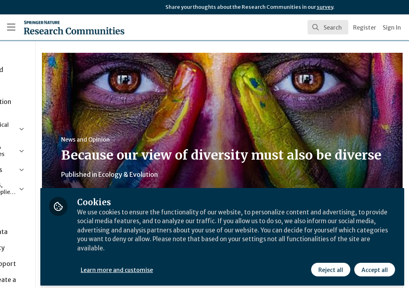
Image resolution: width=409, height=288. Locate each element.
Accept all (374, 266)
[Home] (60, 27)
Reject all (330, 266)
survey (325, 7)
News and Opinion (152, 139)
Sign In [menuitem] (392, 27)
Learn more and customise (184, 266)
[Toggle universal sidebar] (11, 27)
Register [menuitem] (364, 27)
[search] (328, 27)
